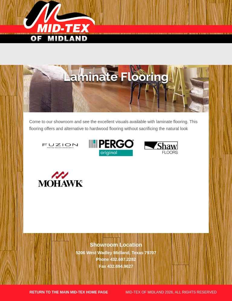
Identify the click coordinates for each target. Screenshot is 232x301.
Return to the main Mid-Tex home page (69, 292)
